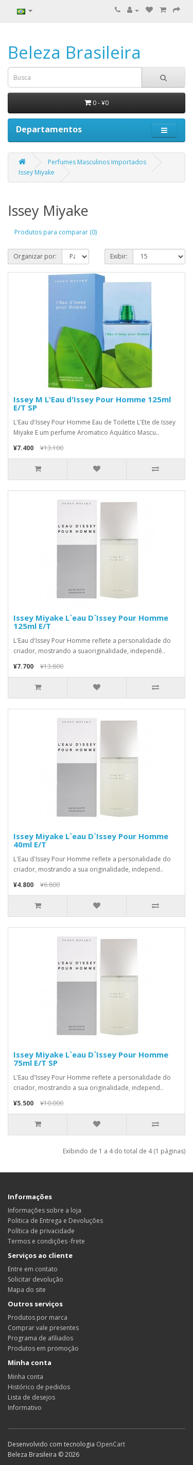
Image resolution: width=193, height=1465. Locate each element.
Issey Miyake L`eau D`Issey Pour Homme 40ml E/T (90, 840)
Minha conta (25, 1376)
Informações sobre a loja (44, 1210)
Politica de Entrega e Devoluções (55, 1220)
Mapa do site (27, 1289)
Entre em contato (33, 1269)
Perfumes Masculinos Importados (97, 162)
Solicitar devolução (35, 1279)
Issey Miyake (37, 172)
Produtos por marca (37, 1317)
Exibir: (119, 256)
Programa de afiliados (40, 1338)
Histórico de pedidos (39, 1387)
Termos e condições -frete (46, 1241)
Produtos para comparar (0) (55, 232)
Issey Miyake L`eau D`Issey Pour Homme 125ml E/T (90, 622)
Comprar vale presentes (43, 1327)
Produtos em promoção (43, 1348)
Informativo (25, 1407)
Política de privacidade (41, 1230)
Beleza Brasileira (74, 52)
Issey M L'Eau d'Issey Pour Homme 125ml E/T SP (92, 403)
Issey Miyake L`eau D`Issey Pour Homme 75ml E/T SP (90, 1058)
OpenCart (110, 1444)
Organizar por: (35, 256)
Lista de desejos (31, 1397)
